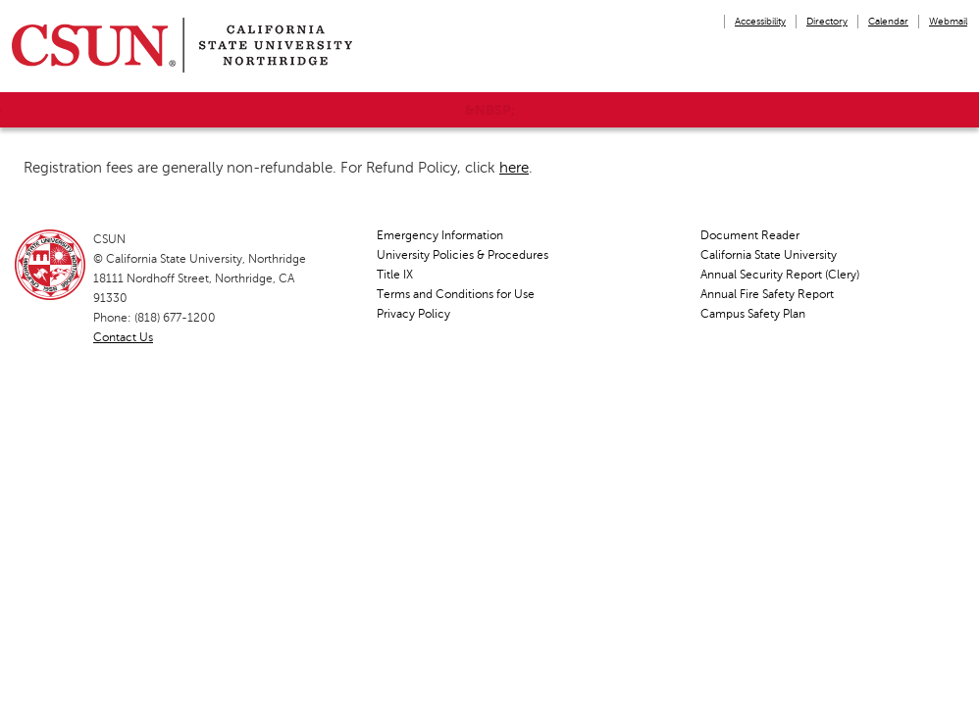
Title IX (395, 274)
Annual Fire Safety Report (767, 294)
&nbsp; (490, 110)
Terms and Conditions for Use (456, 294)
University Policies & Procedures (462, 255)
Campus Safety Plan (752, 314)
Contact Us (123, 337)
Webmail (948, 21)
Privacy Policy (413, 314)
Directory (827, 21)
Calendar (888, 21)
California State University (768, 255)
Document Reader (749, 235)
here (514, 168)
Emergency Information (440, 235)
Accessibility (760, 21)
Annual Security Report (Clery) (779, 274)
